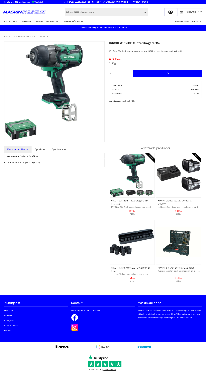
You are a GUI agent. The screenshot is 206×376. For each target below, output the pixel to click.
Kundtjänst (9, 320)
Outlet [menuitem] (39, 21)
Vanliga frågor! (140, 2)
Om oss (7, 331)
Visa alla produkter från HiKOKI (122, 101)
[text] (155, 59)
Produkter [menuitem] (9, 21)
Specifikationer (59, 149)
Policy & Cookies (11, 325)
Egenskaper (40, 149)
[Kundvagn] (190, 12)
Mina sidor (8, 310)
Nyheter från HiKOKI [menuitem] (73, 21)
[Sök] (145, 12)
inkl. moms (197, 21)
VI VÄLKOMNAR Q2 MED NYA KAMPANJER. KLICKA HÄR (104, 27)
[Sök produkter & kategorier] (103, 12)
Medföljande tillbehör (17, 149)
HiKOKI (196, 93)
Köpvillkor (8, 315)
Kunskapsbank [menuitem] (182, 21)
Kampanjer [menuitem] (25, 21)
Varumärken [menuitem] (52, 21)
